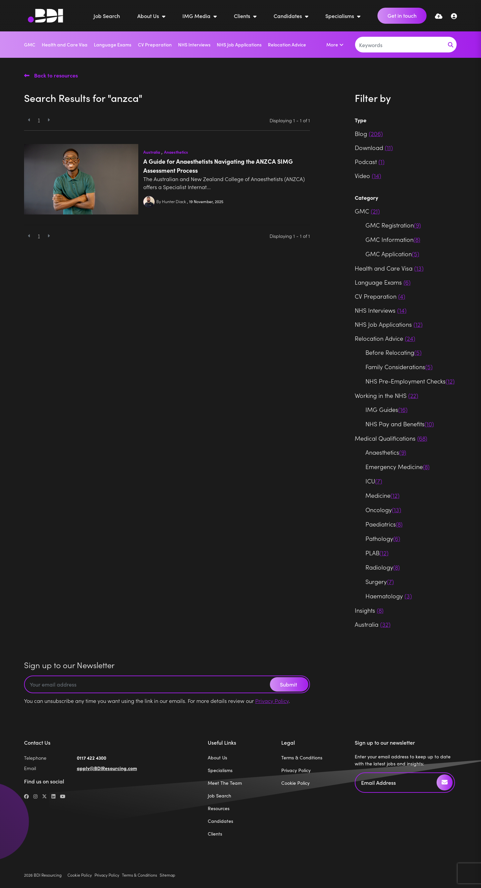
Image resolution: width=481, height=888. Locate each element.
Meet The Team (225, 782)
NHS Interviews (194, 44)
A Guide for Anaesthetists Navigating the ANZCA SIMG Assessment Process (218, 165)
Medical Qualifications (391, 438)
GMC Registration (393, 225)
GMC (29, 44)
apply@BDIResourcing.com (107, 768)
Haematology (388, 596)
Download (374, 147)
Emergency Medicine (397, 466)
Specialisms (340, 15)
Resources (218, 808)
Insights (369, 610)
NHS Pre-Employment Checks (410, 381)
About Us (148, 15)
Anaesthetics (176, 152)
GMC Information (392, 239)
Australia (151, 152)
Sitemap (167, 875)
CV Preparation (155, 44)
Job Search (107, 15)
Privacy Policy (272, 700)
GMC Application (392, 254)
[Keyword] (400, 44)
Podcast (369, 161)
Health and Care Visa (65, 44)
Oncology (383, 509)
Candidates (288, 15)
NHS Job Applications (239, 44)
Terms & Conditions (301, 757)
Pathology (382, 538)
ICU (373, 481)
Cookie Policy (295, 782)
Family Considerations (399, 366)
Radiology (382, 567)
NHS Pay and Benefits (399, 424)
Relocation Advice (287, 44)
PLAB (376, 553)
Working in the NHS (386, 395)
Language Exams (112, 44)
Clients (243, 15)
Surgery (379, 581)
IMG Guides (386, 409)
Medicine (382, 495)
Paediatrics (384, 524)
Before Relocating (393, 352)
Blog (369, 133)
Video (368, 175)
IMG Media (197, 15)
